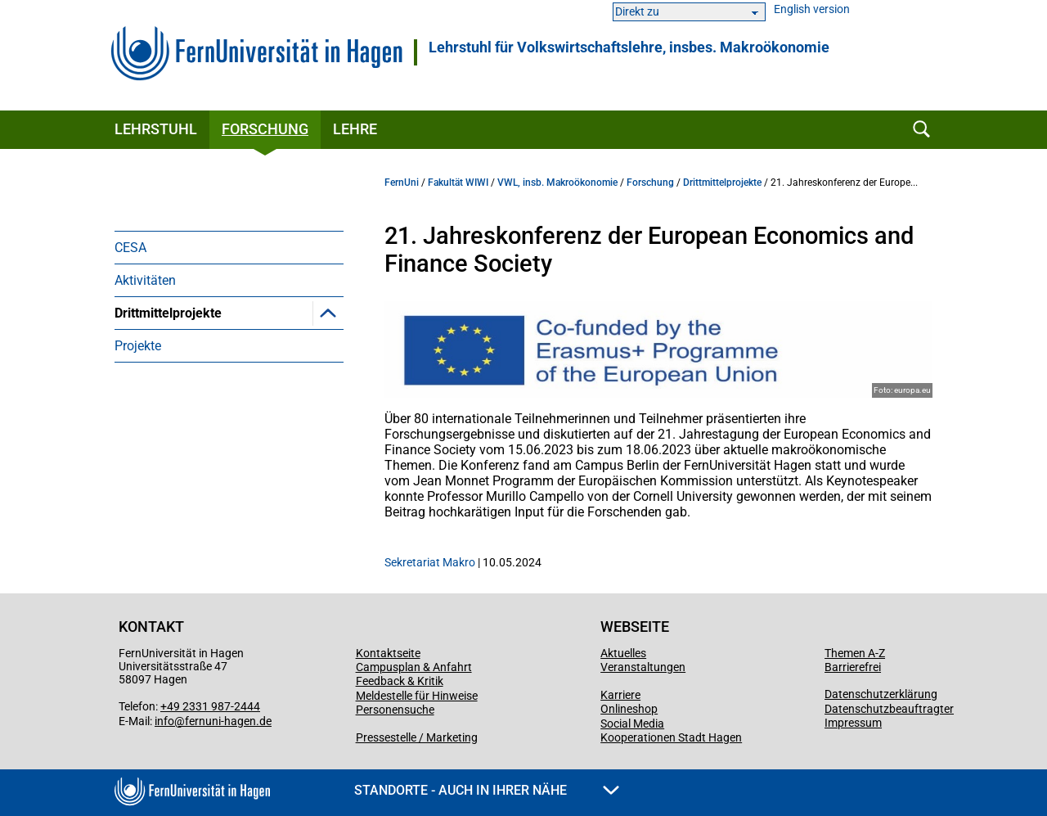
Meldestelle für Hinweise (417, 695)
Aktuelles (623, 653)
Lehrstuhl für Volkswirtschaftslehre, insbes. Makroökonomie (629, 47)
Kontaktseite (388, 653)
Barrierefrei (853, 667)
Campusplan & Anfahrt (414, 667)
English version (812, 9)
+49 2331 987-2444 (210, 706)
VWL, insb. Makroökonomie (557, 182)
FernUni (401, 182)
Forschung (265, 129)
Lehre (355, 129)
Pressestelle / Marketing (417, 737)
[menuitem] (229, 247)
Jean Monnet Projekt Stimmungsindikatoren (205, 450)
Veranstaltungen (642, 667)
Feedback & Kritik (399, 681)
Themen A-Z (855, 653)
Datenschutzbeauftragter (889, 708)
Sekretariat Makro (429, 562)
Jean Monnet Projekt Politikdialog (236, 409)
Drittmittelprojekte (168, 313)
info (164, 721)
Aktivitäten (145, 280)
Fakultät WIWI (458, 182)
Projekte (138, 490)
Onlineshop (629, 708)
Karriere (620, 694)
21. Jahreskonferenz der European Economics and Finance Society (238, 361)
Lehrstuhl (156, 129)
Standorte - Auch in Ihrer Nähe (486, 790)
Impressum (853, 722)
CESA (130, 247)
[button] (328, 312)
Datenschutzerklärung (881, 694)
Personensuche (395, 709)
